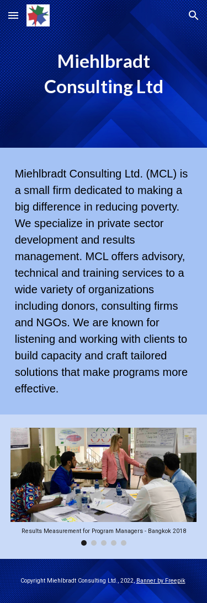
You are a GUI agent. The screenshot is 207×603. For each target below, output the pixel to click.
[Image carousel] (103, 487)
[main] (103, 74)
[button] (13, 15)
